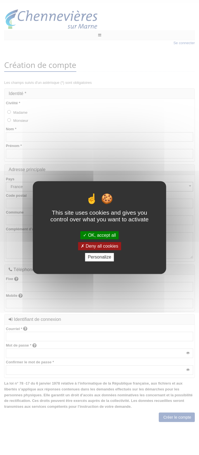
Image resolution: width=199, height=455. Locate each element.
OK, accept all (99, 235)
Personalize (99, 257)
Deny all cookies (99, 246)
